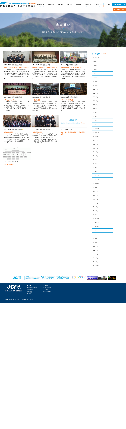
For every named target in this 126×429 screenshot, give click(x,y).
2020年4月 (96, 105)
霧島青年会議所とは (32, 287)
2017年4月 (96, 207)
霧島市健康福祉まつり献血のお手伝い (71, 67)
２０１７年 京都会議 (67, 100)
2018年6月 (96, 152)
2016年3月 (96, 254)
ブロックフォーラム (10, 100)
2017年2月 (96, 214)
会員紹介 (29, 293)
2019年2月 (96, 120)
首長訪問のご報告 (37, 132)
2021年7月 (96, 73)
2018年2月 (96, 167)
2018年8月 (96, 144)
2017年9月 (96, 187)
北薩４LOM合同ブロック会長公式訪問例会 (44, 67)
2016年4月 (96, 250)
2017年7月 (96, 195)
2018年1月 (96, 171)
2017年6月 (96, 199)
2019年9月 (96, 112)
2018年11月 (96, 132)
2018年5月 (96, 156)
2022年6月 (96, 65)
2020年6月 (96, 97)
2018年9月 (96, 140)
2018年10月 (96, 136)
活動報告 (19, 65)
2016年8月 (96, 234)
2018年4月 (96, 160)
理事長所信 (30, 289)
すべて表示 (96, 57)
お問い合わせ (47, 291)
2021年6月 (96, 77)
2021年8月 (96, 69)
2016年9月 (96, 230)
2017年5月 (96, 203)
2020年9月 (96, 89)
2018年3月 (96, 163)
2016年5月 (96, 246)
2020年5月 (96, 101)
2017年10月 (96, 183)
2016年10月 (96, 226)
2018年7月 (96, 148)
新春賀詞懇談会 (8, 132)
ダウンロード (72, 129)
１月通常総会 (36, 100)
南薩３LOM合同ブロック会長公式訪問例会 (16, 67)
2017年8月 (96, 191)
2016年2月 (96, 258)
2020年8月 (96, 93)
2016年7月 (96, 238)
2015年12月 (96, 266)
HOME (29, 285)
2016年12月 (96, 218)
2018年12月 (96, 128)
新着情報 (14, 65)
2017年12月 (96, 175)
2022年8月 (96, 61)
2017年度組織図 (8, 164)
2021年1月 (96, 85)
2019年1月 (96, 124)
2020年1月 (96, 109)
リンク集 (45, 289)
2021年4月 (96, 81)
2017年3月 (96, 211)
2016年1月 (96, 262)
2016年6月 (96, 242)
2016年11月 (96, 222)
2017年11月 (96, 179)
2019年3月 (96, 116)
